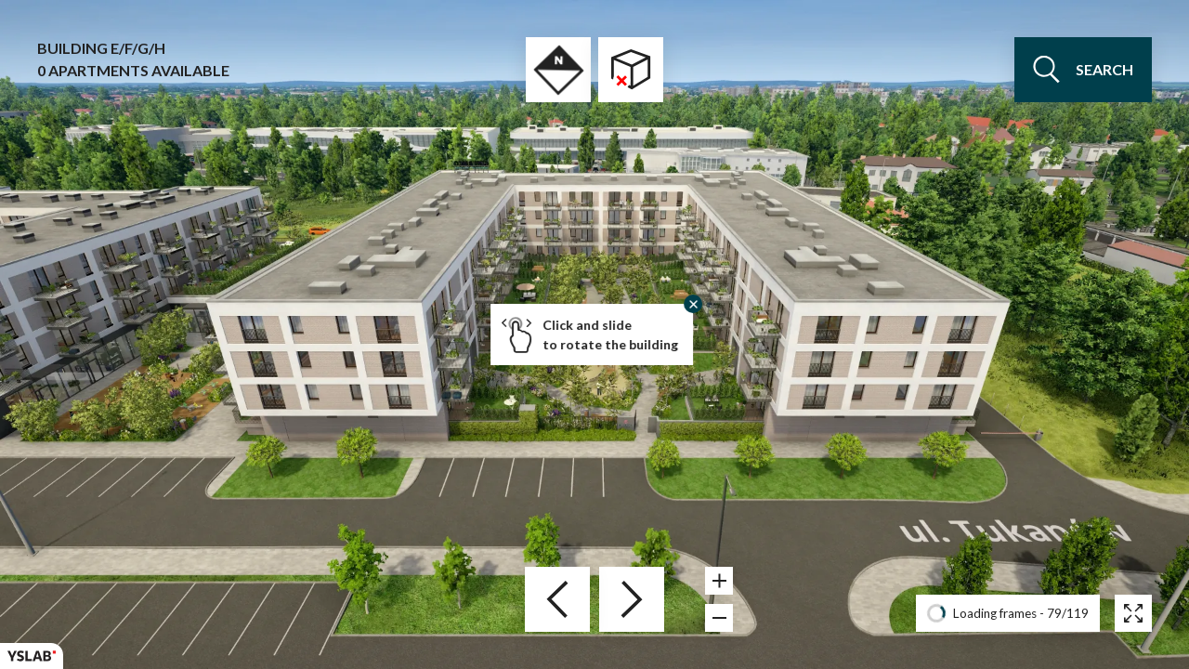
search (1083, 70)
